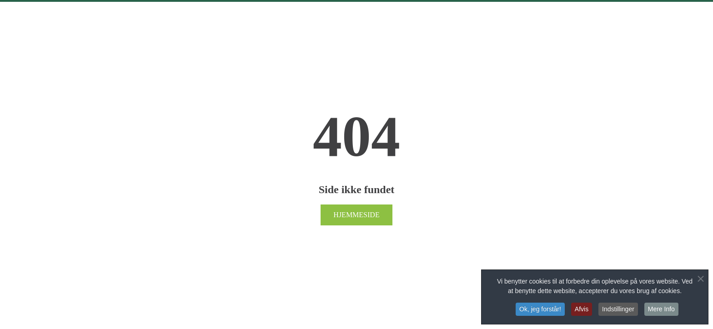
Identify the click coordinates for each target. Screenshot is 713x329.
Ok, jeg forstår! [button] (540, 309)
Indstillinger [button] (618, 309)
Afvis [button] (581, 309)
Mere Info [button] (661, 309)
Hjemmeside (356, 215)
